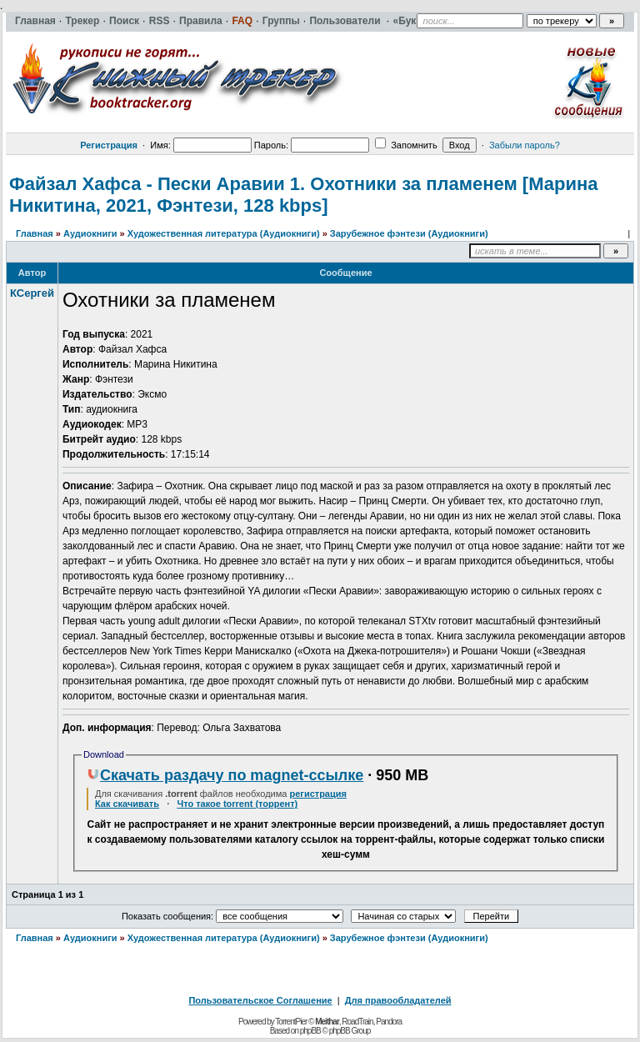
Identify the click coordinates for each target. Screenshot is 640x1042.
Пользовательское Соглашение (260, 1000)
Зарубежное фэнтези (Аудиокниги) (409, 233)
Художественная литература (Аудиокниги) (224, 233)
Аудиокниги (90, 233)
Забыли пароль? (524, 145)
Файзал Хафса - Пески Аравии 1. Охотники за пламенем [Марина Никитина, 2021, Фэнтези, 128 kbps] (303, 194)
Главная (34, 233)
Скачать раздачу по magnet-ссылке (225, 775)
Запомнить (406, 145)
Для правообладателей (398, 1000)
